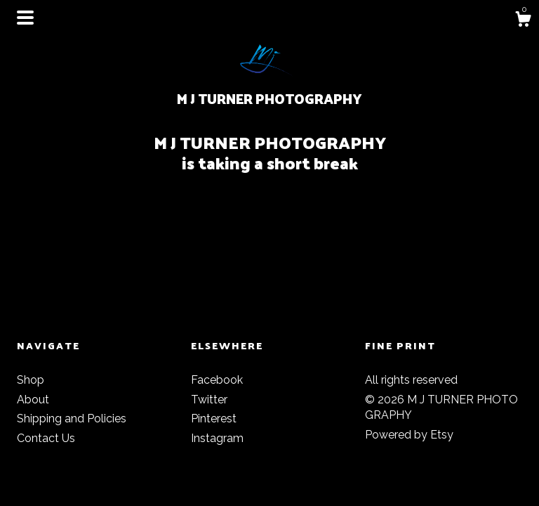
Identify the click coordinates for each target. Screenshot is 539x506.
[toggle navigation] (25, 18)
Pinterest (214, 418)
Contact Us (46, 438)
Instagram (217, 438)
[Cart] (523, 21)
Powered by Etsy (409, 434)
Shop (30, 380)
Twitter (209, 399)
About (33, 399)
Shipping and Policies (71, 418)
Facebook (217, 380)
